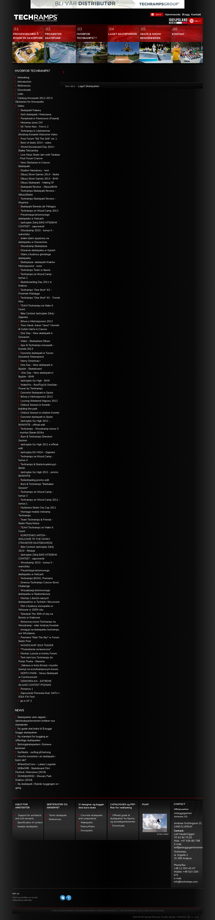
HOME (54, 911)
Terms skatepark (58, 815)
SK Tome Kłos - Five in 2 (34, 126)
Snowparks (87, 830)
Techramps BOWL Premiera (37, 578)
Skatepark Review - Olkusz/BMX (39, 186)
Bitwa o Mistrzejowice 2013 (37, 321)
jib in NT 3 (26, 701)
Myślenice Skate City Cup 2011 (38, 507)
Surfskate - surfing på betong (34, 752)
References (24, 85)
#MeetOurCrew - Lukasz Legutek (37, 764)
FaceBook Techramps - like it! (156, 14)
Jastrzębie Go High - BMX (35, 380)
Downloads (24, 90)
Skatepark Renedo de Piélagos (38, 206)
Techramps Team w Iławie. (36, 270)
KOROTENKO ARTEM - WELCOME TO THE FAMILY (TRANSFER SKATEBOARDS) (35, 539)
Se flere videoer (163, 834)
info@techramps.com (186, 881)
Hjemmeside (172, 14)
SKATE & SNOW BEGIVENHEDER (150, 911)
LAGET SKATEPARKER (127, 911)
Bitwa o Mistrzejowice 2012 (37, 396)
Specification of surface (30, 822)
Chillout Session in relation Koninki (40, 412)
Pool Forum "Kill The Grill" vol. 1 (39, 138)
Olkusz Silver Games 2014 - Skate (40, 174)
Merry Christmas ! (30, 361)
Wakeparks (87, 822)
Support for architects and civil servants (28, 817)
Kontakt (196, 14)
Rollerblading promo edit (35, 480)
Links (20, 94)
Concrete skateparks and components (91, 817)
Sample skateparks (27, 826)
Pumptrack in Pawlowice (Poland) (40, 118)
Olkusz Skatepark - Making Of (37, 182)
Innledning (23, 77)
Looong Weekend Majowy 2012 (39, 401)
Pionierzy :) (27, 689)
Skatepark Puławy (31, 110)
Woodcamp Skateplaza (34, 246)
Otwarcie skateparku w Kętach (38, 250)
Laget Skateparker (88, 86)
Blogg (186, 14)
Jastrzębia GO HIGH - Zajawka (38, 452)
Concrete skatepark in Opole (37, 417)
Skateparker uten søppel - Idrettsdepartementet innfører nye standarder (35, 720)
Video (21, 106)
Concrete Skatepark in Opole (37, 392)
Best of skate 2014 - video (36, 142)
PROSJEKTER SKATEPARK (85, 911)
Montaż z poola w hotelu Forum (39, 653)
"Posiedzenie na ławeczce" (36, 649)
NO (196, 21)
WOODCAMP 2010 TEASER (37, 645)
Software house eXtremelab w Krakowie (194, 917)
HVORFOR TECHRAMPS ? (107, 911)
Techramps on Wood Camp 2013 (39, 210)
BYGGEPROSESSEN (66, 911)
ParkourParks (88, 826)
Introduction (24, 81)
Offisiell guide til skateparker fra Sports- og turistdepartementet (122, 818)
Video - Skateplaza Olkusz (35, 341)
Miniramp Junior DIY (32, 122)
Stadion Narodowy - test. (35, 170)
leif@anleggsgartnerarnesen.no (191, 847)
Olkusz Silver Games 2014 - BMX (39, 178)
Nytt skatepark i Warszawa (36, 114)
